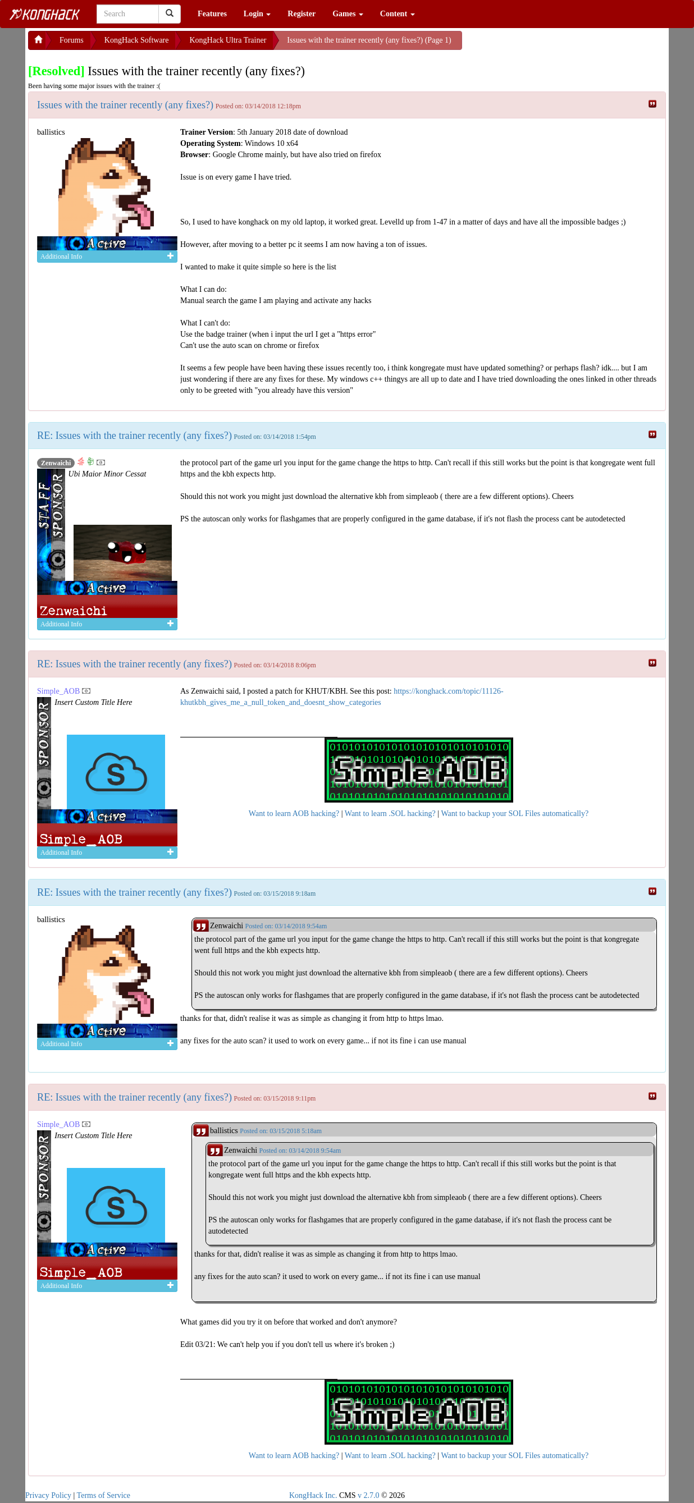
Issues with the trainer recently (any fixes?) (125, 105)
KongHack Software (136, 40)
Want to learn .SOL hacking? (390, 813)
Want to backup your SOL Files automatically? (514, 813)
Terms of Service (103, 1495)
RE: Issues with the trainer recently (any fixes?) (134, 435)
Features (212, 14)
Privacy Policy (48, 1495)
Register (301, 14)
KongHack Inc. (313, 1495)
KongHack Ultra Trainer (227, 40)
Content (397, 14)
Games (347, 14)
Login (257, 14)
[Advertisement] (552, 45)
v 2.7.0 (369, 1495)
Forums (72, 40)
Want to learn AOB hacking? (294, 813)
